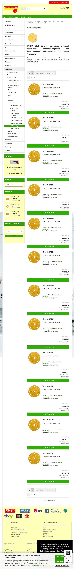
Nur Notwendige (62, 561)
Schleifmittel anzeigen (12, 72)
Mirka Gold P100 (48, 84)
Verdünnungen (9, 143)
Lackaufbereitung (10, 58)
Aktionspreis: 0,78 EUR (14, 173)
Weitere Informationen (62, 565)
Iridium (10, 97)
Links (29, 17)
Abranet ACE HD (12, 92)
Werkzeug (8, 147)
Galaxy (10, 95)
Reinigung (8, 65)
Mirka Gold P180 (48, 185)
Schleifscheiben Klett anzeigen (13, 86)
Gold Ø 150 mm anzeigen (15, 114)
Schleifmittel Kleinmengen (13, 80)
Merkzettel (64, 2)
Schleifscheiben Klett (12, 83)
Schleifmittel (8, 69)
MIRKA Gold (11, 103)
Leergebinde (8, 62)
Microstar (10, 100)
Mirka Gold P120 (48, 118)
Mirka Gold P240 (48, 252)
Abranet (10, 90)
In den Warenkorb (48, 112)
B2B (5, 17)
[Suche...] (23, 8)
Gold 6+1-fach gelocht (16, 123)
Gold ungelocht (15, 128)
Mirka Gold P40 (47, 353)
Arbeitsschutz (9, 32)
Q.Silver (10, 131)
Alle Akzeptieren (62, 556)
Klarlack (7, 54)
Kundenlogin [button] (54, 2)
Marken (22, 17)
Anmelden (14, 236)
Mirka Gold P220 (48, 218)
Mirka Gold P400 (48, 386)
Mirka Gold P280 (48, 285)
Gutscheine (8, 43)
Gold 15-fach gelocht (16, 118)
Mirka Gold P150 (48, 151)
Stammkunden (13, 17)
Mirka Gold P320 (48, 319)
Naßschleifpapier (11, 77)
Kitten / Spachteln (10, 51)
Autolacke (8, 36)
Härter (7, 47)
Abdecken (8, 21)
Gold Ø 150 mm (13, 111)
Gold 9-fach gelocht (16, 126)
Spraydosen (8, 139)
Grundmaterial (9, 40)
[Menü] (71, 551)
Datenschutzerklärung (37, 565)
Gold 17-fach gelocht (16, 120)
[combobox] (40, 73)
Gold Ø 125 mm (13, 108)
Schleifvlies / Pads (11, 133)
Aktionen (7, 29)
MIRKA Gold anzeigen (15, 105)
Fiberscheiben (10, 75)
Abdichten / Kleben (10, 25)
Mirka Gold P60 (47, 453)
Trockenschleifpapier (12, 136)
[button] (29, 73)
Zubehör (7, 150)
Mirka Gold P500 (48, 420)
